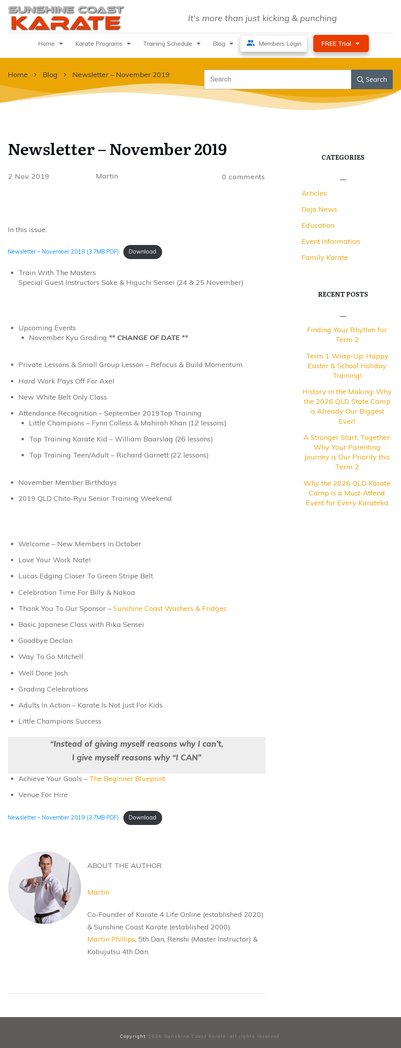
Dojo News (319, 209)
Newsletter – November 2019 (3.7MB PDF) (63, 251)
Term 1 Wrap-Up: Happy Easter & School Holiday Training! (347, 365)
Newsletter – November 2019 (117, 148)
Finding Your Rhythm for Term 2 (347, 334)
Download (142, 251)
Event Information (331, 241)
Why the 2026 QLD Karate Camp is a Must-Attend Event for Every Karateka (346, 493)
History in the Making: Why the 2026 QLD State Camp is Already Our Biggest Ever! (347, 406)
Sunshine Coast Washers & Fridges (169, 608)
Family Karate (325, 257)
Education (318, 225)
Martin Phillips (111, 939)
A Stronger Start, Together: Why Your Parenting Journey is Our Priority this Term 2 (347, 452)
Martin (98, 892)
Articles (314, 193)
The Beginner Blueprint (127, 778)
